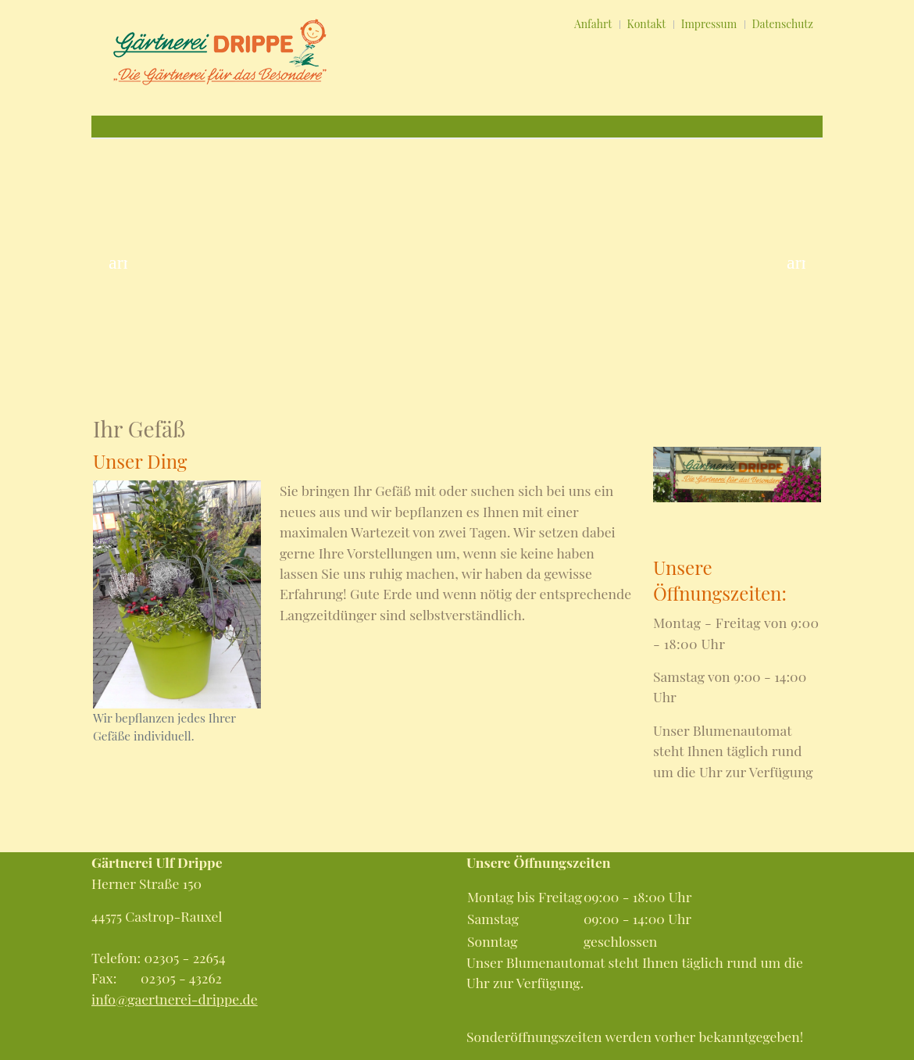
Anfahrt (593, 23)
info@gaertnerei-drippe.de (174, 999)
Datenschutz (782, 23)
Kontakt (646, 23)
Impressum (709, 23)
